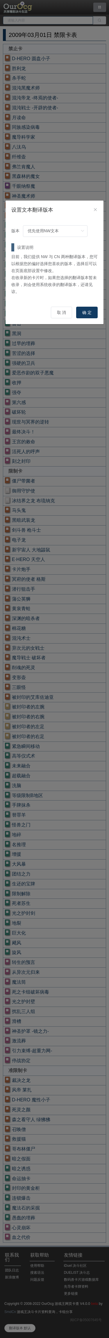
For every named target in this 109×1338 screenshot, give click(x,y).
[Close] (95, 209)
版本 (15, 230)
